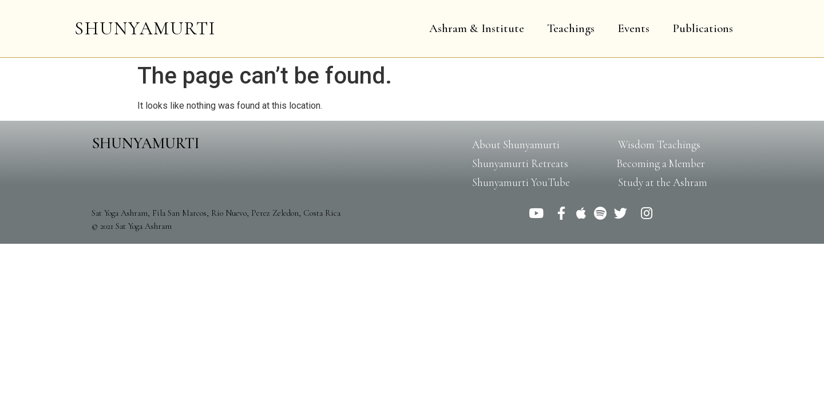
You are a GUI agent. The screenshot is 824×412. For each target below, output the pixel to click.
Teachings (571, 28)
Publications (702, 28)
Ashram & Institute (476, 28)
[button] (515, 144)
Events (633, 28)
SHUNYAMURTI (145, 28)
